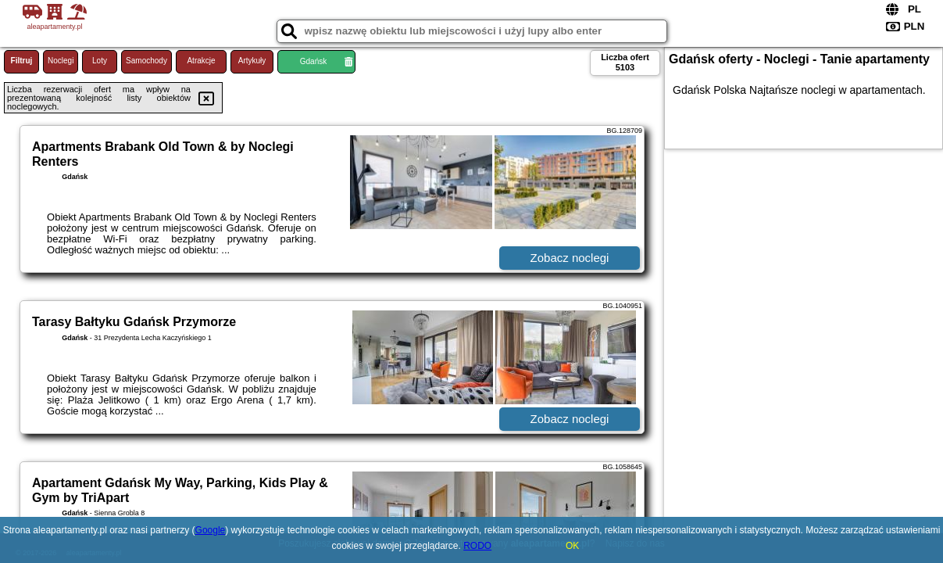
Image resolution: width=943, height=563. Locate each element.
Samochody (146, 60)
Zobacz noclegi (569, 257)
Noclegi (60, 60)
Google (210, 530)
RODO (477, 545)
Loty (99, 60)
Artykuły (252, 60)
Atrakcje (201, 60)
